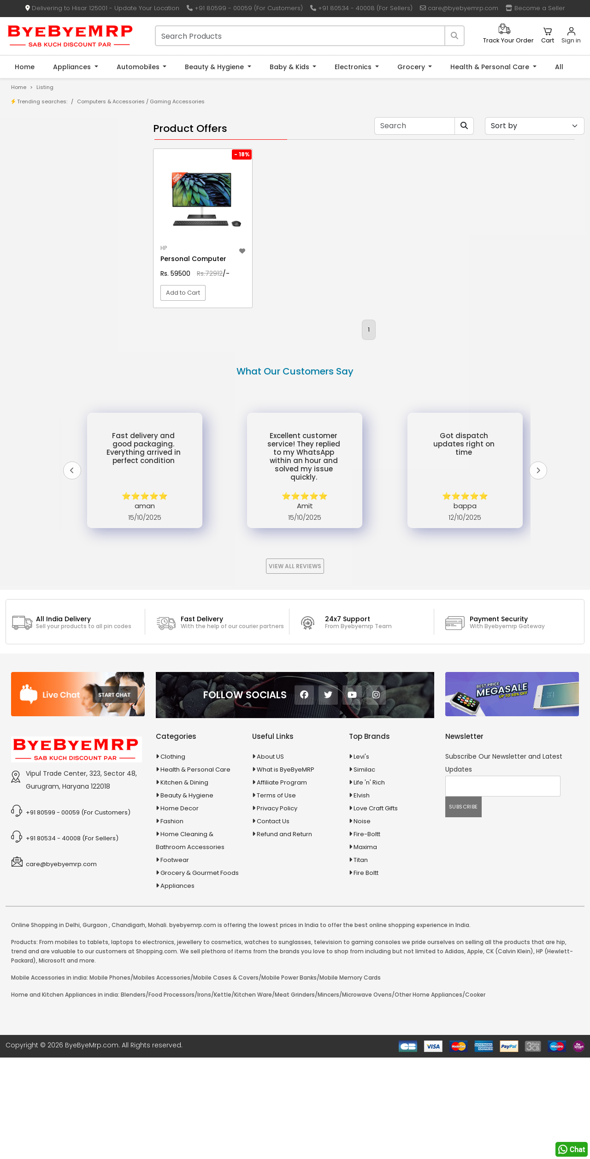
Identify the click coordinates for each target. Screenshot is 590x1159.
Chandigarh (128, 1026)
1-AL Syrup (40, 226)
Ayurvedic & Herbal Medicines (62, 406)
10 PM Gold (40, 269)
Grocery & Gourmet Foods (199, 974)
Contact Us (273, 922)
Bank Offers (42, 189)
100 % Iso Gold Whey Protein (66, 283)
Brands (35, 175)
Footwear (174, 961)
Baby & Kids (290, 66)
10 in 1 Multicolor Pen (54, 254)
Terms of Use (276, 896)
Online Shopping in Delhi (45, 1026)
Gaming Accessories (177, 101)
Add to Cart (183, 320)
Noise (362, 922)
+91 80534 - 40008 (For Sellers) (361, 8)
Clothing (172, 858)
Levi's (361, 858)
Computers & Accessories (111, 101)
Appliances (73, 66)
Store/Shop (42, 161)
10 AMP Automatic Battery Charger (75, 240)
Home (25, 66)
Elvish (362, 896)
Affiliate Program (282, 884)
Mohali (157, 1026)
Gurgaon (95, 1026)
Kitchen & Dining (184, 884)
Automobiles (139, 66)
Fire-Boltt (367, 935)
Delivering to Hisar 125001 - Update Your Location (102, 8)
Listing (44, 87)
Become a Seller (535, 8)
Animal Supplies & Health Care (63, 357)
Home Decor (179, 909)
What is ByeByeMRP (285, 871)
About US (270, 858)
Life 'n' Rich (369, 884)
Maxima (365, 948)
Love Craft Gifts (376, 909)
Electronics (354, 66)
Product (36, 147)
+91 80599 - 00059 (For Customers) (245, 8)
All (559, 66)
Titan (361, 961)
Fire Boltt (366, 974)
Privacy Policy (277, 909)
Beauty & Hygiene (215, 66)
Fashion (171, 922)
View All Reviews (295, 668)
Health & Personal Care (490, 66)
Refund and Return (284, 935)
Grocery (412, 66)
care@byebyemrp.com (459, 8)
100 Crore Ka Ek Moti (54, 297)
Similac (364, 871)
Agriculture (34, 341)
